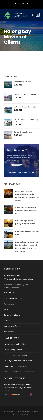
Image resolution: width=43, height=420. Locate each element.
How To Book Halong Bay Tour (16, 298)
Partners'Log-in (10, 304)
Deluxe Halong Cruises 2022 (15, 350)
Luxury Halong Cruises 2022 (15, 344)
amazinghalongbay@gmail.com (20, 172)
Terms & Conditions (12, 315)
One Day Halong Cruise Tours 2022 (18, 361)
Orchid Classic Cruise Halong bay (26, 120)
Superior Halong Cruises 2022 (15, 355)
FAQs (6, 309)
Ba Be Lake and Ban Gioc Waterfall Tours (20, 372)
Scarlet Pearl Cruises (22, 82)
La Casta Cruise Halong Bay (25, 107)
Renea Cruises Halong (23, 132)
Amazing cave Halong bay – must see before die (26, 210)
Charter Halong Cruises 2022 (15, 366)
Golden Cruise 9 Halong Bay (25, 94)
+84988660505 (16, 165)
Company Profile (10, 326)
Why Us (7, 320)
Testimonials (9, 332)
